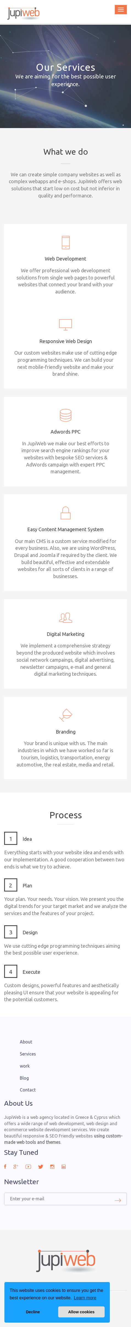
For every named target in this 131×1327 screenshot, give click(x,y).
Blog (24, 1078)
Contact (28, 1089)
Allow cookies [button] (81, 1312)
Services (28, 1053)
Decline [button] (33, 1312)
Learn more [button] (85, 1297)
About (26, 1041)
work (25, 1065)
